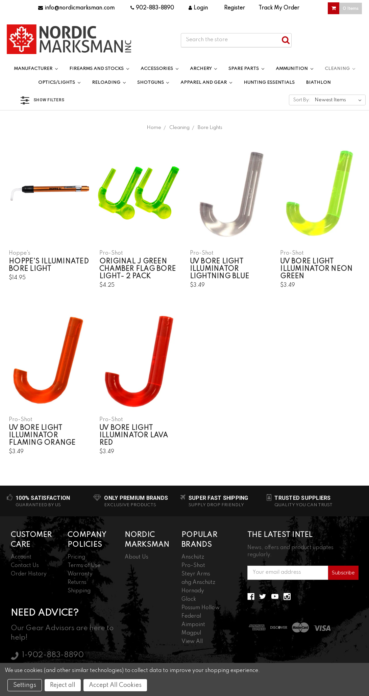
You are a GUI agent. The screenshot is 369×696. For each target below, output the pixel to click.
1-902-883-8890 (53, 655)
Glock (188, 599)
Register (234, 8)
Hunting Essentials (269, 82)
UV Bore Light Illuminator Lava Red (133, 435)
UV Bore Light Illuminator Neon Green (316, 269)
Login (198, 8)
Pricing (76, 557)
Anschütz (192, 557)
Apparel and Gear (206, 82)
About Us (136, 557)
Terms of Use (84, 565)
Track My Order (279, 8)
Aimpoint (193, 624)
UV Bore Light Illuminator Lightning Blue (219, 269)
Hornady (192, 591)
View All (192, 641)
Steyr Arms (195, 574)
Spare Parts (246, 69)
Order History (29, 574)
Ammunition (294, 69)
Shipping (79, 591)
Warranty (80, 574)
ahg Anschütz (198, 582)
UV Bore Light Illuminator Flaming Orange (42, 435)
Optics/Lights (59, 82)
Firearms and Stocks (99, 69)
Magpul (191, 633)
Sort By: (302, 100)
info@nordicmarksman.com (76, 8)
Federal (191, 616)
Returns (77, 582)
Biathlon (318, 82)
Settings (24, 685)
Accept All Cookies (115, 685)
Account (21, 557)
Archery (203, 69)
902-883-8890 (152, 8)
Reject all (62, 685)
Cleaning (340, 69)
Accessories (159, 69)
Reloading (109, 82)
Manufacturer (36, 69)
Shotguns (153, 82)
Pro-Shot (193, 565)
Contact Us (25, 565)
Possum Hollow (200, 608)
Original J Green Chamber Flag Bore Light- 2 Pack (137, 269)
